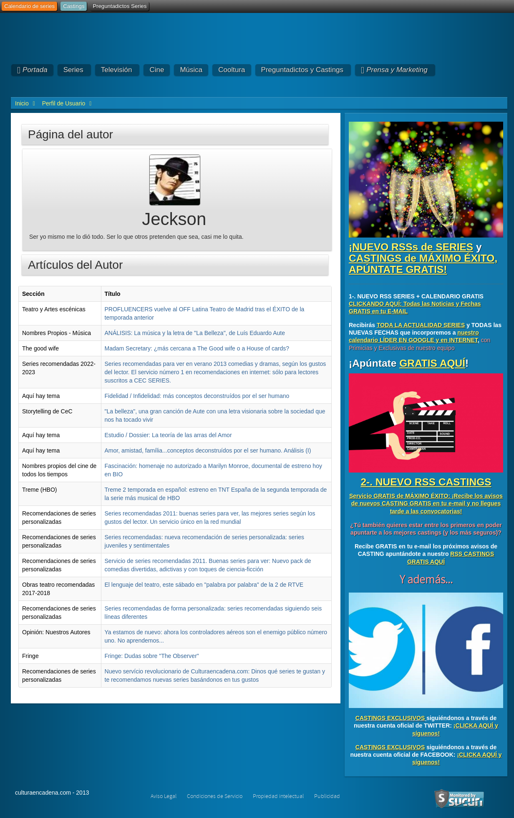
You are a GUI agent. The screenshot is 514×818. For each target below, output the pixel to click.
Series (73, 70)
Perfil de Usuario (64, 103)
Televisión (116, 70)
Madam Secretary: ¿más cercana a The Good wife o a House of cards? (197, 348)
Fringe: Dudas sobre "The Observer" (152, 656)
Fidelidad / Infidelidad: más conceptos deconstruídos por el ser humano (197, 396)
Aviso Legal (163, 796)
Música (191, 70)
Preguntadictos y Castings (302, 70)
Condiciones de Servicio (214, 796)
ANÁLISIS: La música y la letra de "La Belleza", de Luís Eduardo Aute (195, 333)
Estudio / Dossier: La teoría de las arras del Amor (168, 435)
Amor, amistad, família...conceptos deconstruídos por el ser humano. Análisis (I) (208, 450)
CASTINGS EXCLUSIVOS (390, 718)
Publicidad (327, 796)
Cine (156, 70)
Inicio (22, 103)
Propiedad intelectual (278, 796)
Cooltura (231, 70)
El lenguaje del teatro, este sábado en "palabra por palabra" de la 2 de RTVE (204, 584)
